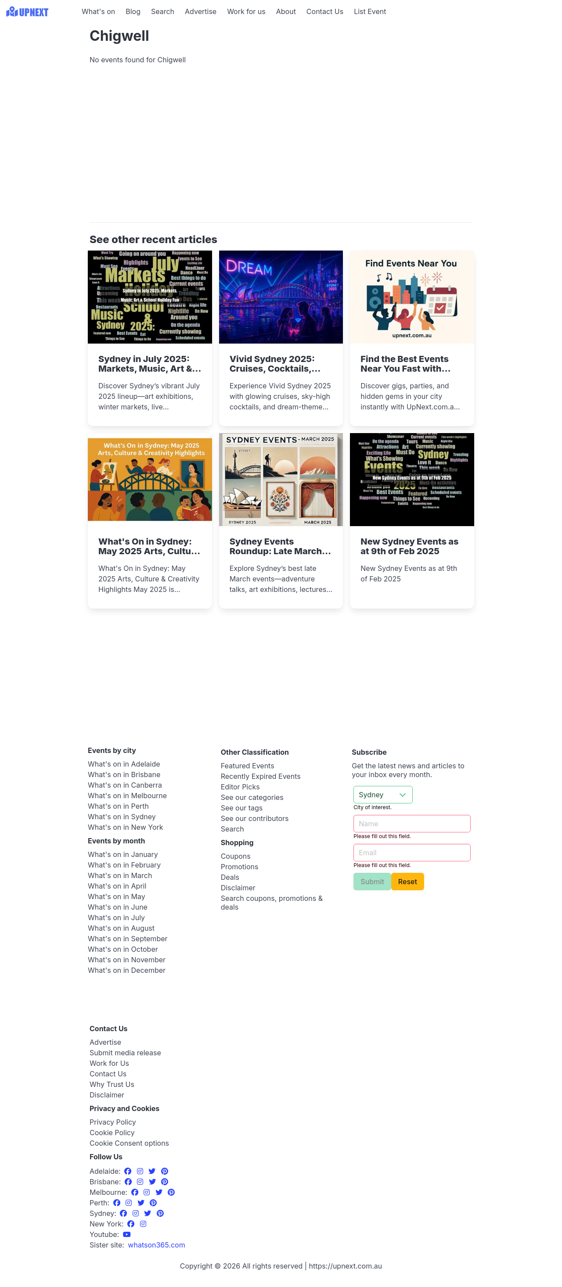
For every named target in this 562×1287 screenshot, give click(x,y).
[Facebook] (128, 1171)
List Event (370, 11)
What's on (98, 11)
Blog (133, 11)
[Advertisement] (39, 78)
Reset (407, 881)
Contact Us (324, 11)
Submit (372, 881)
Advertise (200, 11)
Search (162, 11)
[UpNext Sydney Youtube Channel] (127, 1234)
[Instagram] (141, 1171)
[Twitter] (153, 1171)
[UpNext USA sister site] (156, 1245)
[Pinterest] (164, 1171)
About (286, 11)
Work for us (246, 11)
